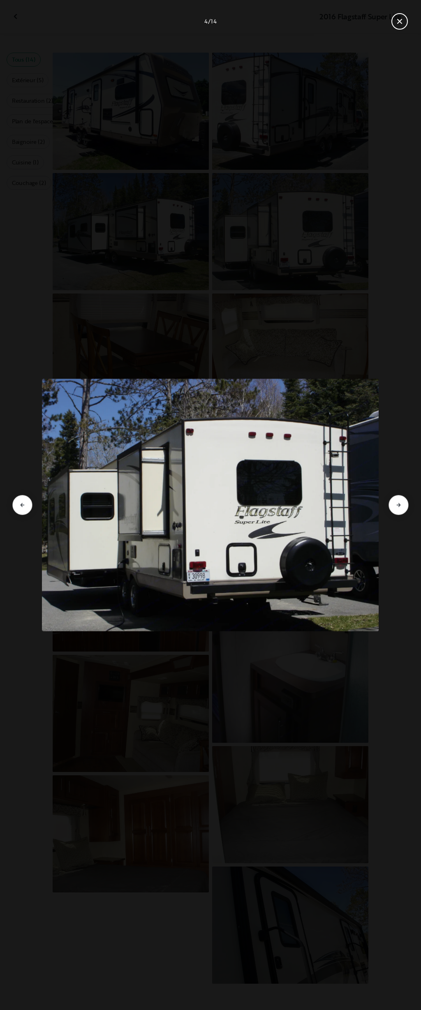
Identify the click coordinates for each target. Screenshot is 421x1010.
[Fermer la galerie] (399, 21)
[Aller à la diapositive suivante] (399, 505)
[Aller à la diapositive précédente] (22, 505)
